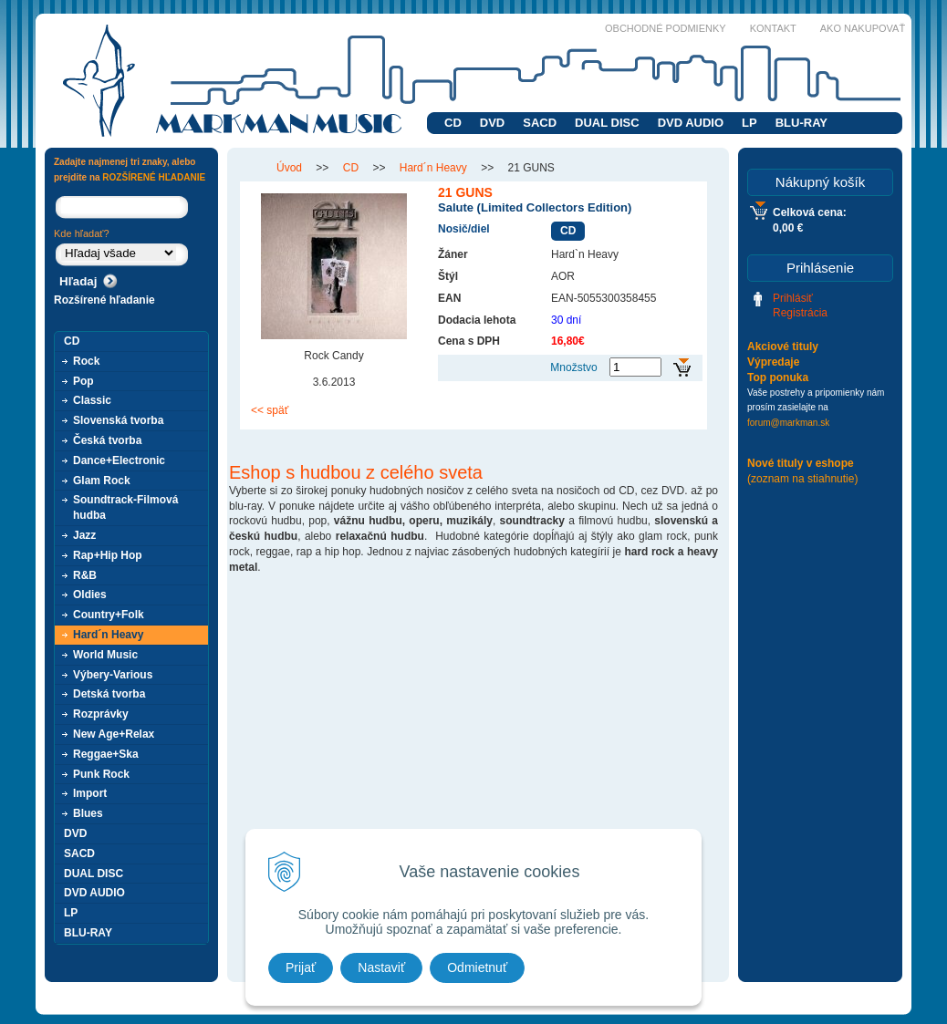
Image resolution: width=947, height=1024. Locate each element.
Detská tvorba (109, 694)
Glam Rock (101, 480)
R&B (85, 575)
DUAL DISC (607, 122)
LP (749, 122)
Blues (88, 813)
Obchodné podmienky (665, 28)
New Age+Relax (113, 734)
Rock (86, 361)
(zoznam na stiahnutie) (802, 478)
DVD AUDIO (690, 122)
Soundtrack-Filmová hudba (125, 507)
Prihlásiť (793, 298)
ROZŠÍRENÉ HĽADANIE (153, 177)
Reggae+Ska (106, 754)
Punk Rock (101, 774)
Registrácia (800, 312)
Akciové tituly (782, 346)
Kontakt (773, 28)
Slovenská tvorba (118, 420)
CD (453, 122)
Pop (83, 381)
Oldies (90, 594)
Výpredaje (773, 362)
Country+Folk (108, 614)
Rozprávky (101, 714)
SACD (540, 122)
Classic (92, 400)
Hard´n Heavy (108, 634)
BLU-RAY (801, 122)
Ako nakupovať (862, 28)
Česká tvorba (107, 440)
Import (90, 793)
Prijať (301, 967)
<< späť (269, 410)
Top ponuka (777, 377)
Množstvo (573, 367)
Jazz (84, 535)
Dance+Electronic (119, 460)
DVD (492, 122)
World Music (105, 654)
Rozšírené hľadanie (104, 300)
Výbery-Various (112, 674)
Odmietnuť (477, 967)
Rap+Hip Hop (107, 555)
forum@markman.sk (788, 423)
